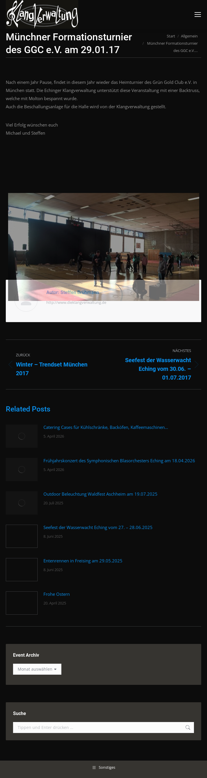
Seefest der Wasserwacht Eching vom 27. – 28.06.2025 (98, 527)
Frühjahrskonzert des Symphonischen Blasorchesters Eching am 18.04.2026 (119, 460)
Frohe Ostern (56, 594)
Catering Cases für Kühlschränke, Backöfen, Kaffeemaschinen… (105, 427)
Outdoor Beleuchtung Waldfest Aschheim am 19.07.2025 (100, 494)
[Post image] (22, 436)
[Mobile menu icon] (197, 14)
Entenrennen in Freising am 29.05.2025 (82, 561)
